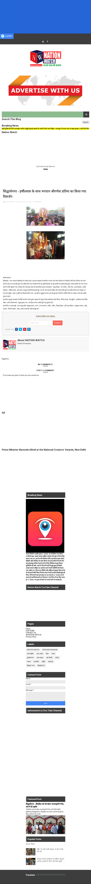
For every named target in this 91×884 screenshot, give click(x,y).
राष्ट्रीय (43, 661)
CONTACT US (31, 633)
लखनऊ (50, 661)
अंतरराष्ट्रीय (30, 654)
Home (28, 629)
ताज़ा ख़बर (40, 657)
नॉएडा (57, 657)
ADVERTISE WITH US (33, 635)
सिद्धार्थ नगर (31, 665)
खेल (47, 654)
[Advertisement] (45, 17)
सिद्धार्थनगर (38, 202)
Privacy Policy (31, 637)
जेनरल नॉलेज (30, 844)
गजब (53, 654)
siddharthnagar (49, 650)
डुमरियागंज (30, 657)
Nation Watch (33, 650)
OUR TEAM (30, 631)
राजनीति (36, 661)
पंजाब (29, 661)
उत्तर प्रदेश (40, 654)
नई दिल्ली (49, 657)
